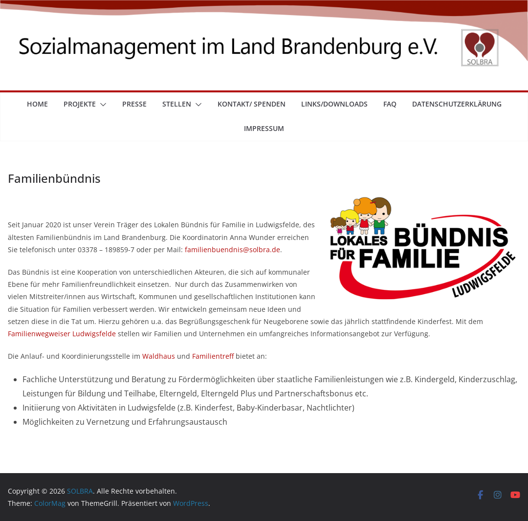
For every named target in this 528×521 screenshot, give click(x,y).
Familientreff (213, 356)
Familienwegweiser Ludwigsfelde (62, 333)
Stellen (176, 104)
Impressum (264, 128)
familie (196, 249)
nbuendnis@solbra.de (243, 249)
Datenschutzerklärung (457, 104)
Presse (134, 104)
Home (37, 104)
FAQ (389, 104)
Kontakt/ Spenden (252, 104)
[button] (101, 104)
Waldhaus (158, 356)
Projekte (80, 104)
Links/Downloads (334, 104)
